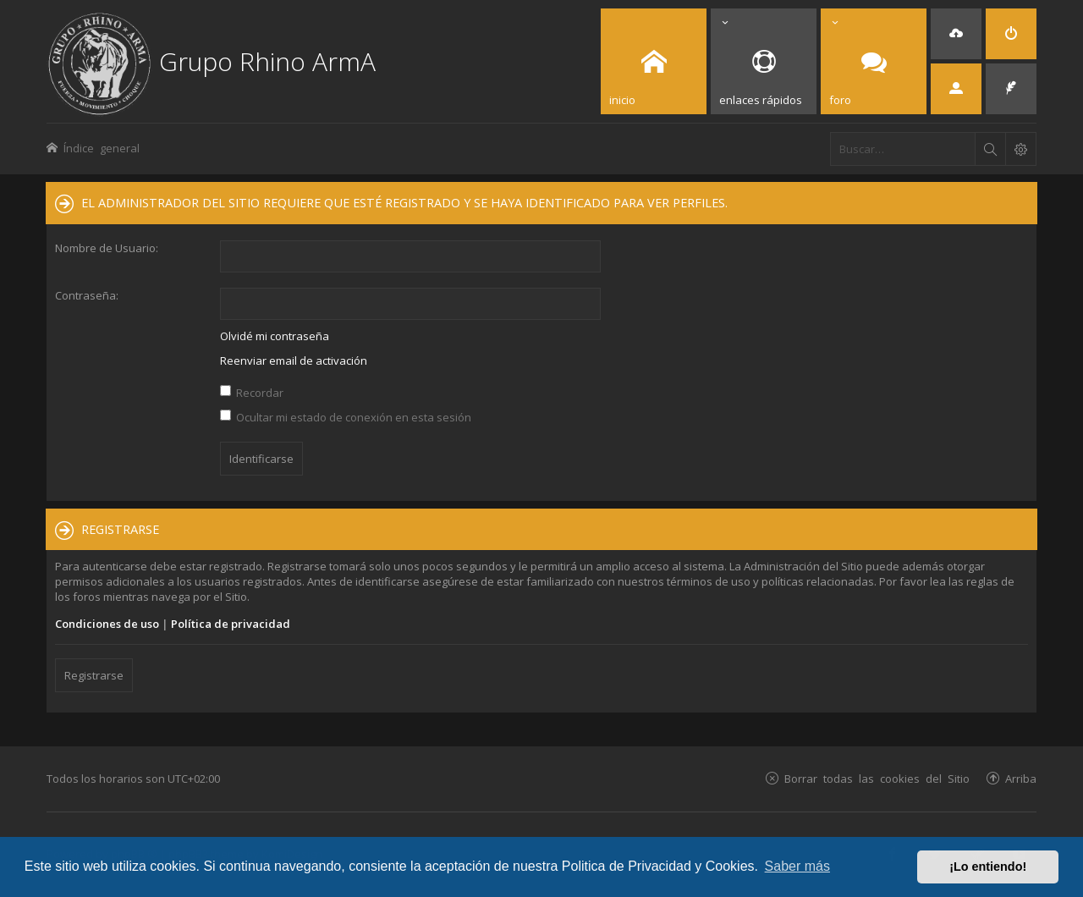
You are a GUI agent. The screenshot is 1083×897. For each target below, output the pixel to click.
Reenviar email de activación (293, 360)
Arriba (1020, 778)
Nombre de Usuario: (106, 248)
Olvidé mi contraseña (274, 336)
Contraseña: (86, 295)
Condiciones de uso (107, 623)
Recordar (251, 392)
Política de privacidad (230, 623)
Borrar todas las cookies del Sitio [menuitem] (877, 778)
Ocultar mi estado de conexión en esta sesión (345, 417)
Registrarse (94, 675)
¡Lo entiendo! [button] (987, 866)
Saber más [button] (797, 866)
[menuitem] (956, 33)
